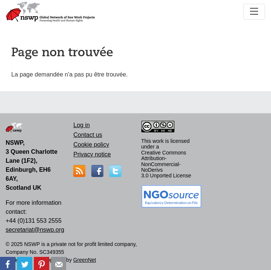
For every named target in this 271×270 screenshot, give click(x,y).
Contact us (87, 135)
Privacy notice (92, 154)
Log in (81, 125)
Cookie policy (91, 144)
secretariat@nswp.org (35, 229)
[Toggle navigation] (254, 12)
